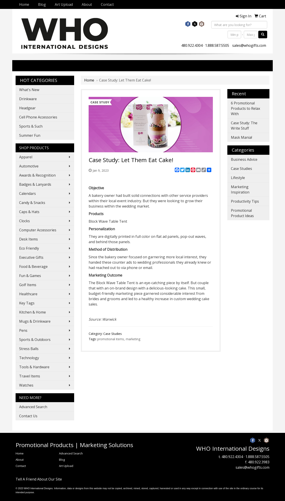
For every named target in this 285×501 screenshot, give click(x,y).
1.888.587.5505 (217, 45)
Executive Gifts (31, 257)
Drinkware (28, 98)
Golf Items (27, 284)
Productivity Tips (245, 201)
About (87, 4)
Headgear (27, 108)
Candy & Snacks (32, 202)
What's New (29, 89)
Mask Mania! (241, 137)
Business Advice (244, 159)
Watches (26, 385)
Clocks (24, 220)
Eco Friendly (29, 248)
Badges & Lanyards (35, 184)
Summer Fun (29, 135)
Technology (29, 357)
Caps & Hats (29, 211)
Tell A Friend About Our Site (39, 479)
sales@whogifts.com (249, 45)
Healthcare (28, 293)
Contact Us (28, 415)
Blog (42, 4)
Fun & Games (30, 275)
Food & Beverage (33, 266)
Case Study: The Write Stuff (244, 125)
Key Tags (27, 303)
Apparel (25, 157)
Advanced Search (33, 406)
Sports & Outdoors (35, 339)
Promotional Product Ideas (242, 213)
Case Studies (112, 334)
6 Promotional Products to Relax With (245, 108)
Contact (107, 4)
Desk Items (28, 239)
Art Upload (64, 4)
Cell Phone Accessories (38, 117)
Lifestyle (238, 177)
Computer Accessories (37, 230)
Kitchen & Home (32, 312)
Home (24, 4)
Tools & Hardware (34, 367)
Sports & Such (31, 126)
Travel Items (29, 376)
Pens (23, 330)
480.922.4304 (192, 45)
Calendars (27, 193)
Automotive (29, 166)
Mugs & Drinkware (35, 321)
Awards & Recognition (37, 175)
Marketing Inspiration (240, 189)
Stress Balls (29, 348)
